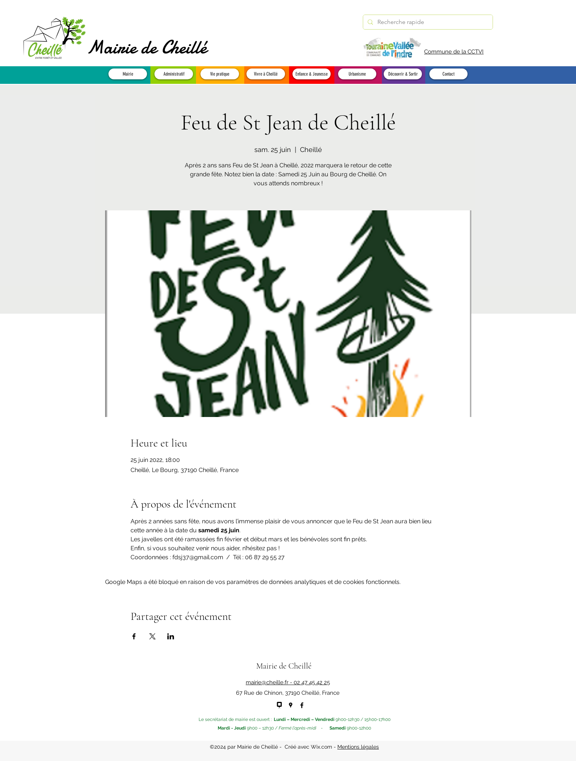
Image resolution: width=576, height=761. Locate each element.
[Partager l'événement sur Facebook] (134, 636)
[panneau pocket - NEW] (279, 705)
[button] (127, 74)
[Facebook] (302, 705)
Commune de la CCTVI (454, 51)
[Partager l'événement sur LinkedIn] (170, 636)
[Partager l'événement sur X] (152, 636)
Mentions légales (358, 747)
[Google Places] (290, 705)
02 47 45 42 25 (312, 682)
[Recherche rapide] (427, 22)
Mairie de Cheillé (147, 47)
